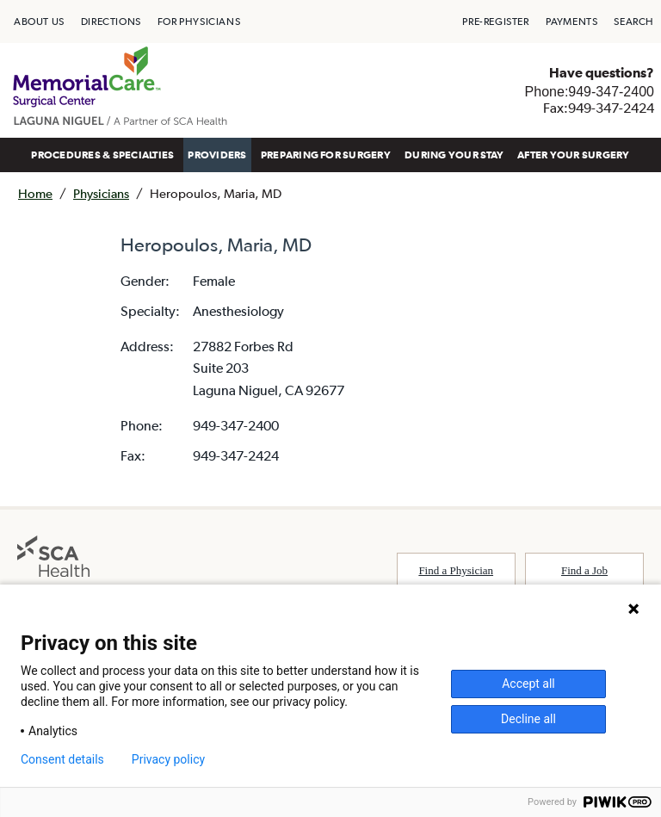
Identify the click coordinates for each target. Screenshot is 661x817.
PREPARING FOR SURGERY (326, 155)
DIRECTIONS (111, 21)
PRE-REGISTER (495, 21)
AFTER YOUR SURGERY (573, 155)
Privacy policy (168, 759)
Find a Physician (455, 570)
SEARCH (634, 21)
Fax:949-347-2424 (598, 107)
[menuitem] (39, 21)
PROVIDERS (217, 155)
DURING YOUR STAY (454, 155)
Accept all (528, 683)
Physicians (101, 193)
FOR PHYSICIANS (199, 21)
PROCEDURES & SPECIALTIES (102, 155)
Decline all (528, 719)
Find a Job (584, 570)
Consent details (62, 759)
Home (35, 193)
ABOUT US (39, 21)
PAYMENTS (572, 21)
